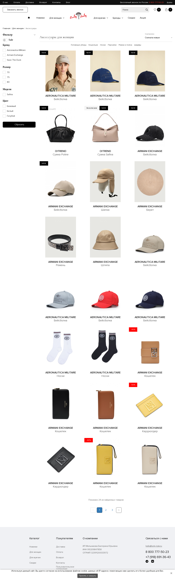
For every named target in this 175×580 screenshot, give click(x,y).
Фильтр (7, 34)
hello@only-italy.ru (154, 546)
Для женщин (55, 18)
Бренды (117, 18)
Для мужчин (100, 18)
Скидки (131, 17)
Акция (143, 17)
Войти (169, 2)
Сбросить (19, 124)
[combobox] (158, 37)
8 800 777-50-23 (156, 2)
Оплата (16, 2)
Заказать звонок (15, 9)
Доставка (29, 2)
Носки (103, 45)
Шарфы (137, 45)
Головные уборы (78, 45)
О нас (5, 2)
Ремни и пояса (125, 45)
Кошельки (93, 45)
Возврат (43, 2)
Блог (68, 2)
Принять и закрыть (87, 576)
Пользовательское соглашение (65, 568)
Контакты (56, 2)
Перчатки (112, 45)
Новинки (40, 17)
